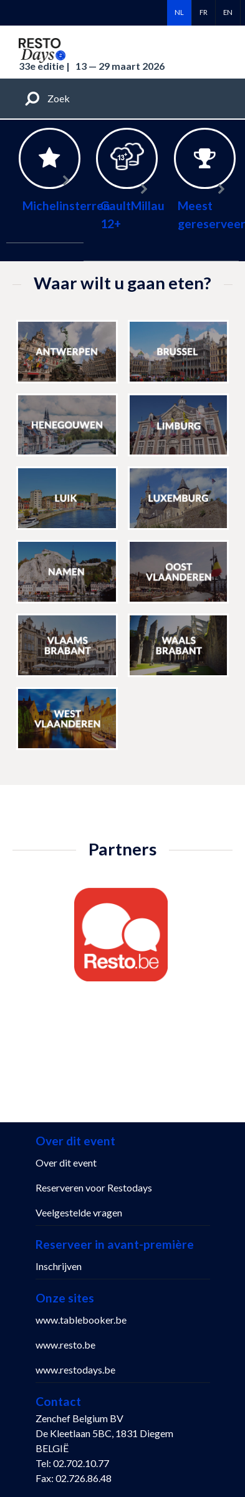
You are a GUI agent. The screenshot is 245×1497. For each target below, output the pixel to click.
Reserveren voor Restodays (94, 1187)
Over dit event (66, 1162)
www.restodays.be (75, 1369)
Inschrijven (59, 1266)
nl (179, 12)
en (228, 12)
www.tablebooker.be (81, 1320)
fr (203, 12)
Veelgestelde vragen (79, 1212)
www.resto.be (65, 1344)
